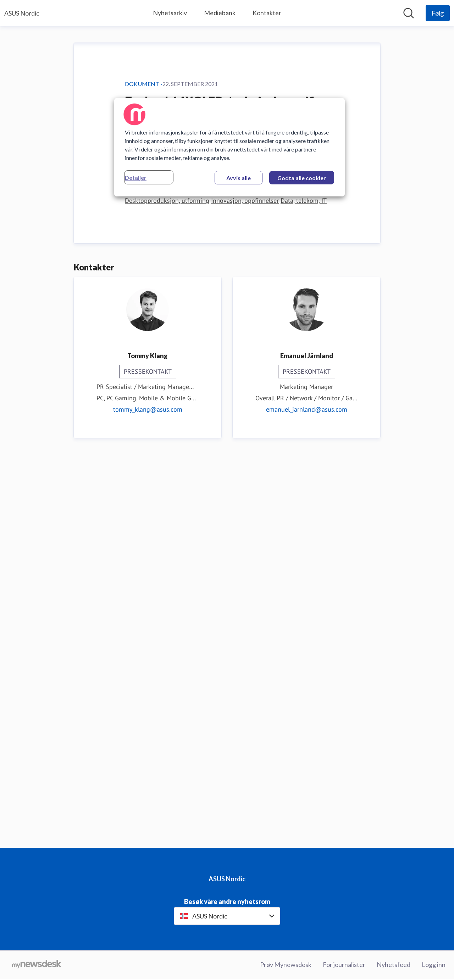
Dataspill (224, 576)
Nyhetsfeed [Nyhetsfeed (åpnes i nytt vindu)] (393, 964)
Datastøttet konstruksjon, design (283, 576)
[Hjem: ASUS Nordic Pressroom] (21, 13)
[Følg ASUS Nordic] (438, 13)
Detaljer (135, 177)
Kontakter (267, 13)
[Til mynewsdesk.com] (37, 965)
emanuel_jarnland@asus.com (306, 796)
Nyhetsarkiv (170, 13)
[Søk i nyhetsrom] (408, 13)
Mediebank (220, 13)
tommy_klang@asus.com (147, 796)
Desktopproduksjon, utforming (167, 588)
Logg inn (433, 964)
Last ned (143, 539)
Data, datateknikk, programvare (168, 576)
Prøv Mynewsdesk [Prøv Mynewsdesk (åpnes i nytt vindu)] (285, 964)
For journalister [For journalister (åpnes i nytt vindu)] (344, 964)
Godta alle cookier (301, 177)
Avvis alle (238, 177)
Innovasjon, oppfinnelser (245, 588)
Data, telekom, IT (304, 588)
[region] (229, 147)
